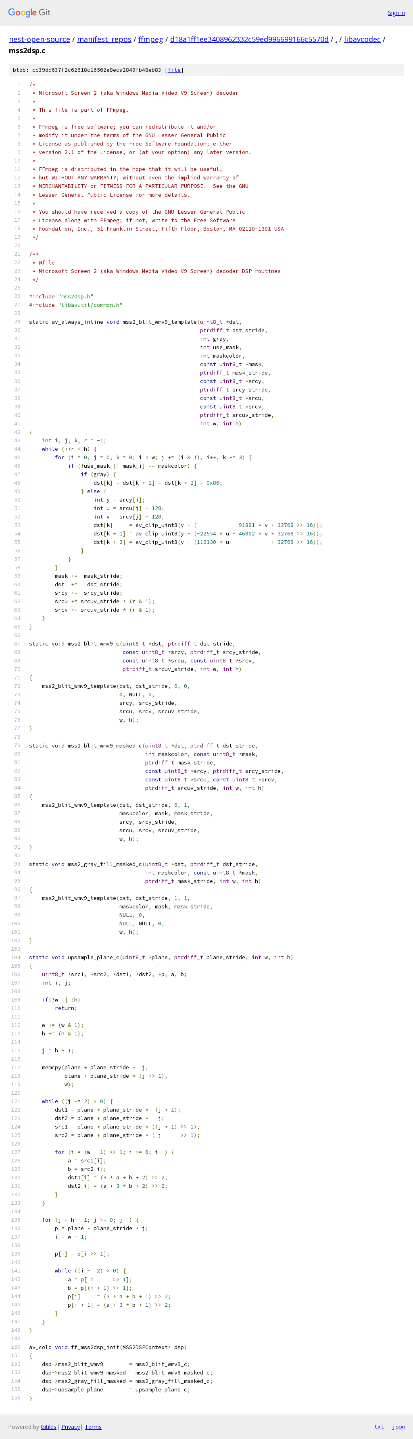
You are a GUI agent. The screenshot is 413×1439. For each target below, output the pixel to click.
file (174, 70)
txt (379, 1426)
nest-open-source (39, 39)
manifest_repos (104, 39)
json (398, 1426)
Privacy (70, 1427)
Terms (93, 1427)
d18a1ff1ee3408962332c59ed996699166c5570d (249, 39)
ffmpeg (150, 39)
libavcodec (362, 39)
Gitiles (48, 1427)
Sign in (396, 13)
